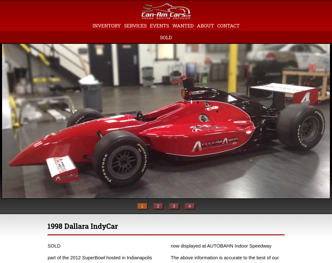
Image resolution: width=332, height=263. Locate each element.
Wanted (183, 25)
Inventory (106, 25)
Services (135, 25)
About (205, 25)
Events (159, 25)
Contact (228, 25)
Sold (166, 37)
